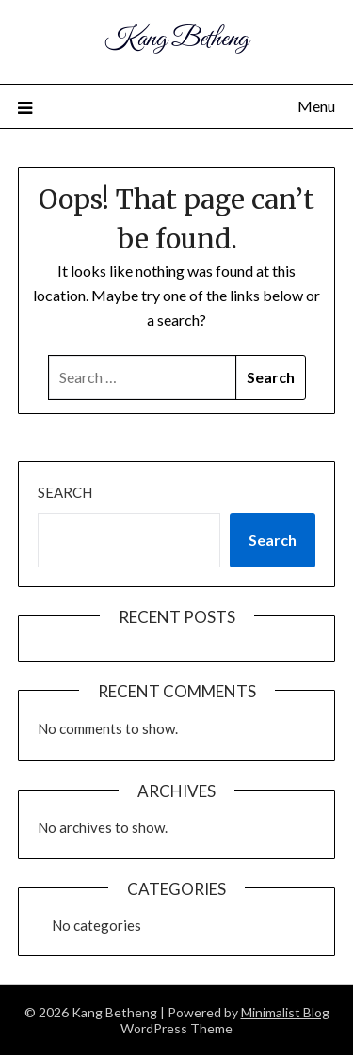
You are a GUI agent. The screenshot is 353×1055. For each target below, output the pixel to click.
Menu (316, 106)
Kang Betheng (176, 39)
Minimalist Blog (285, 1012)
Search (65, 492)
